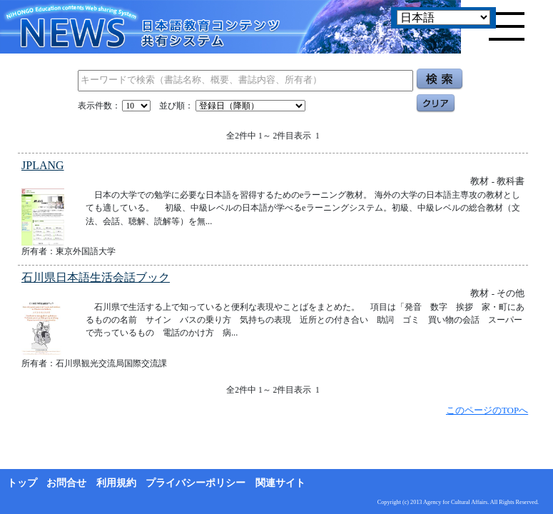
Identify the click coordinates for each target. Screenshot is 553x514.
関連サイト (280, 483)
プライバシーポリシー (195, 483)
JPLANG (42, 165)
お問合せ (66, 483)
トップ (22, 483)
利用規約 (116, 483)
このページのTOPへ (487, 410)
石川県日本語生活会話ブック (95, 277)
